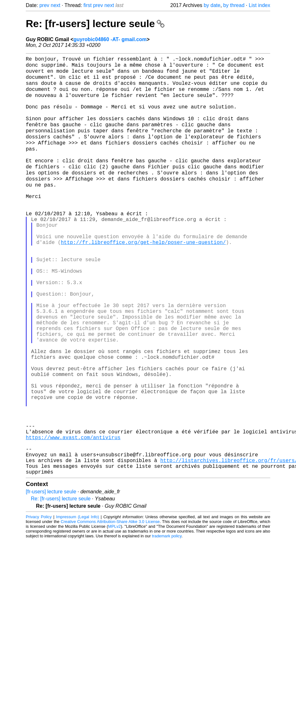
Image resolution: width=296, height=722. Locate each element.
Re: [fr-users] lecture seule (95, 23)
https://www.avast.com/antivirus (73, 508)
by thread (233, 5)
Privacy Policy (39, 595)
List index (259, 5)
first (87, 5)
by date (212, 5)
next (55, 5)
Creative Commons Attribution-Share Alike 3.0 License (110, 600)
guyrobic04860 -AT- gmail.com (110, 39)
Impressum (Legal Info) (77, 595)
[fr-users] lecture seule (51, 570)
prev (44, 5)
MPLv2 (114, 605)
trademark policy (166, 615)
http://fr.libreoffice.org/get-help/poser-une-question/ (143, 270)
